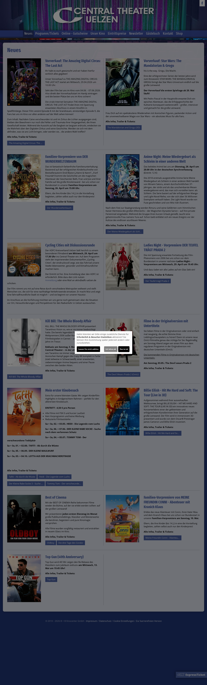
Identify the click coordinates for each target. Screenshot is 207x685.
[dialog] (103, 342)
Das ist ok (124, 349)
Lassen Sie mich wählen (88, 349)
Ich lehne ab (111, 349)
